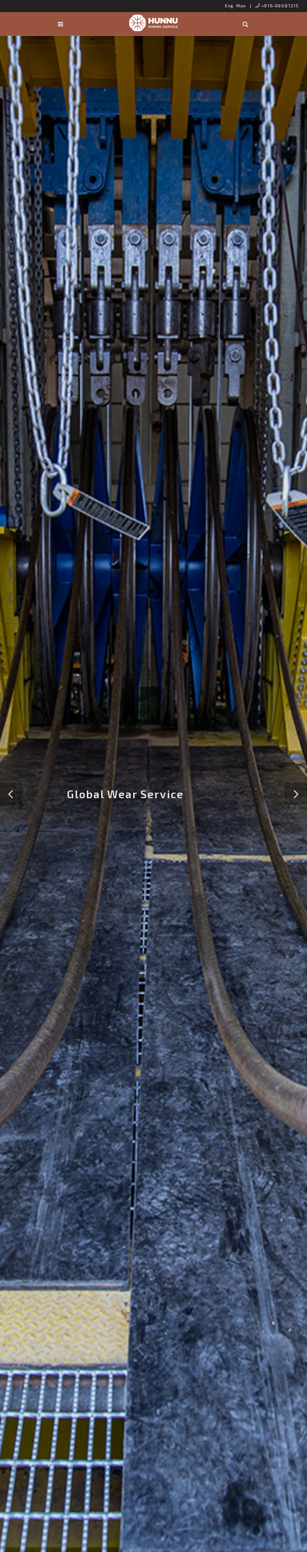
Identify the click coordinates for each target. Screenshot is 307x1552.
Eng (229, 5)
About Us (152, 972)
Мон (241, 5)
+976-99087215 (277, 5)
